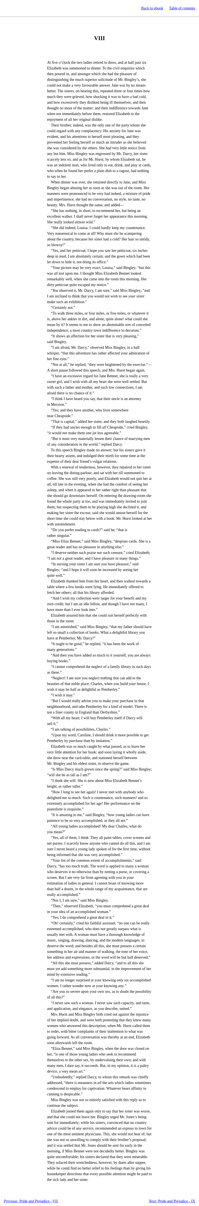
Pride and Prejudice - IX (172, 1201)
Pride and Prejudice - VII (31, 1201)
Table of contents (182, 8)
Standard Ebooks (23, 8)
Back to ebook (152, 8)
